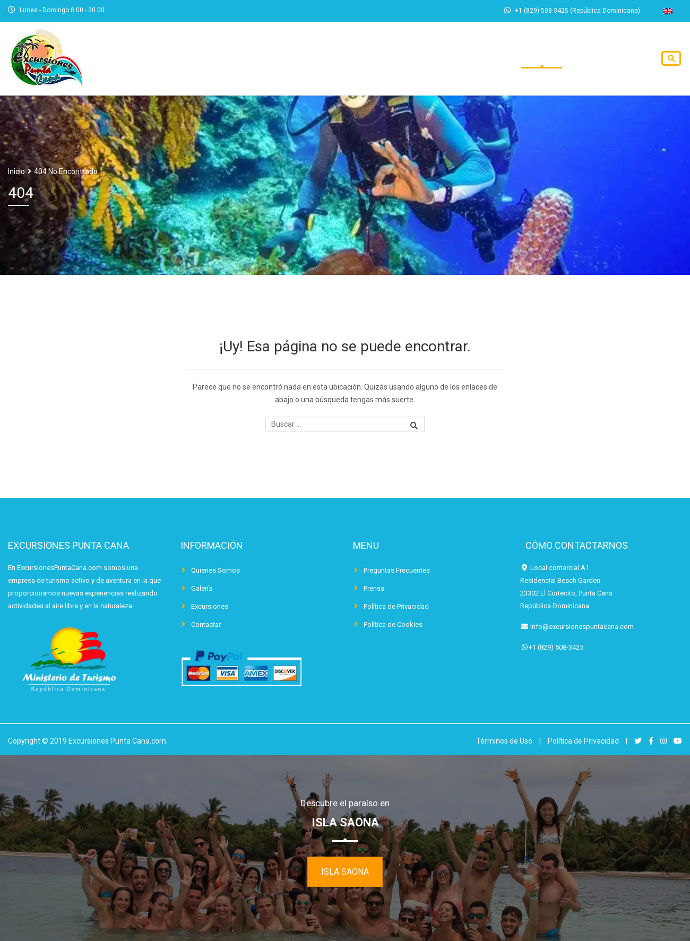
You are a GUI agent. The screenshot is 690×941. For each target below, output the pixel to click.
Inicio (389, 59)
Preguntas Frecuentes (397, 570)
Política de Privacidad (396, 606)
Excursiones (445, 59)
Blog (564, 59)
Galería (201, 588)
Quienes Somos (215, 570)
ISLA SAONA (345, 872)
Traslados (512, 59)
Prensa (374, 588)
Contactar (616, 59)
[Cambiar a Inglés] (668, 11)
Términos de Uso (504, 741)
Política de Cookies (393, 624)
